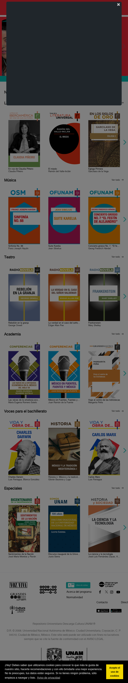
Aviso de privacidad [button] (48, 677)
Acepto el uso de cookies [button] (114, 671)
